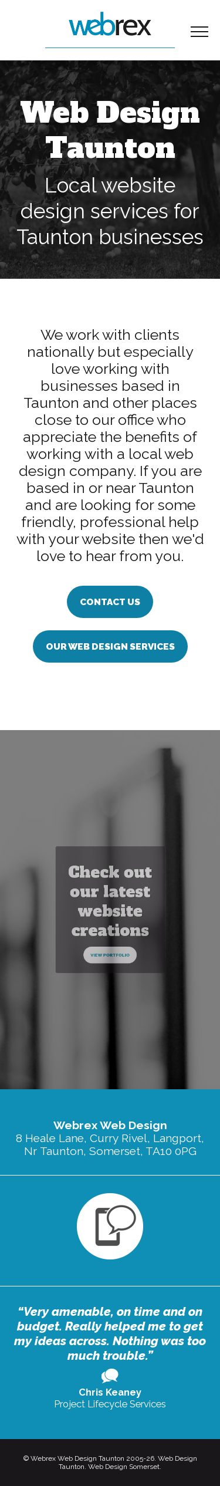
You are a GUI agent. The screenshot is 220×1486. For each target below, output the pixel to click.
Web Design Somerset (124, 1467)
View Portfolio (110, 939)
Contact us (110, 601)
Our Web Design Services (110, 646)
